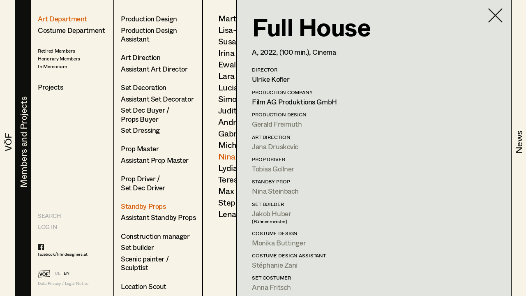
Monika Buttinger (279, 242)
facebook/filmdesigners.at (63, 254)
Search (49, 215)
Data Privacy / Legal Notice (63, 283)
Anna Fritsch (271, 287)
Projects (50, 86)
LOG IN (47, 226)
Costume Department (71, 30)
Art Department (62, 18)
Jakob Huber (271, 213)
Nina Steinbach (275, 191)
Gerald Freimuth (277, 124)
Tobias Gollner (273, 168)
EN (66, 273)
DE (57, 273)
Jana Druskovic (275, 146)
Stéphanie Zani (275, 265)
